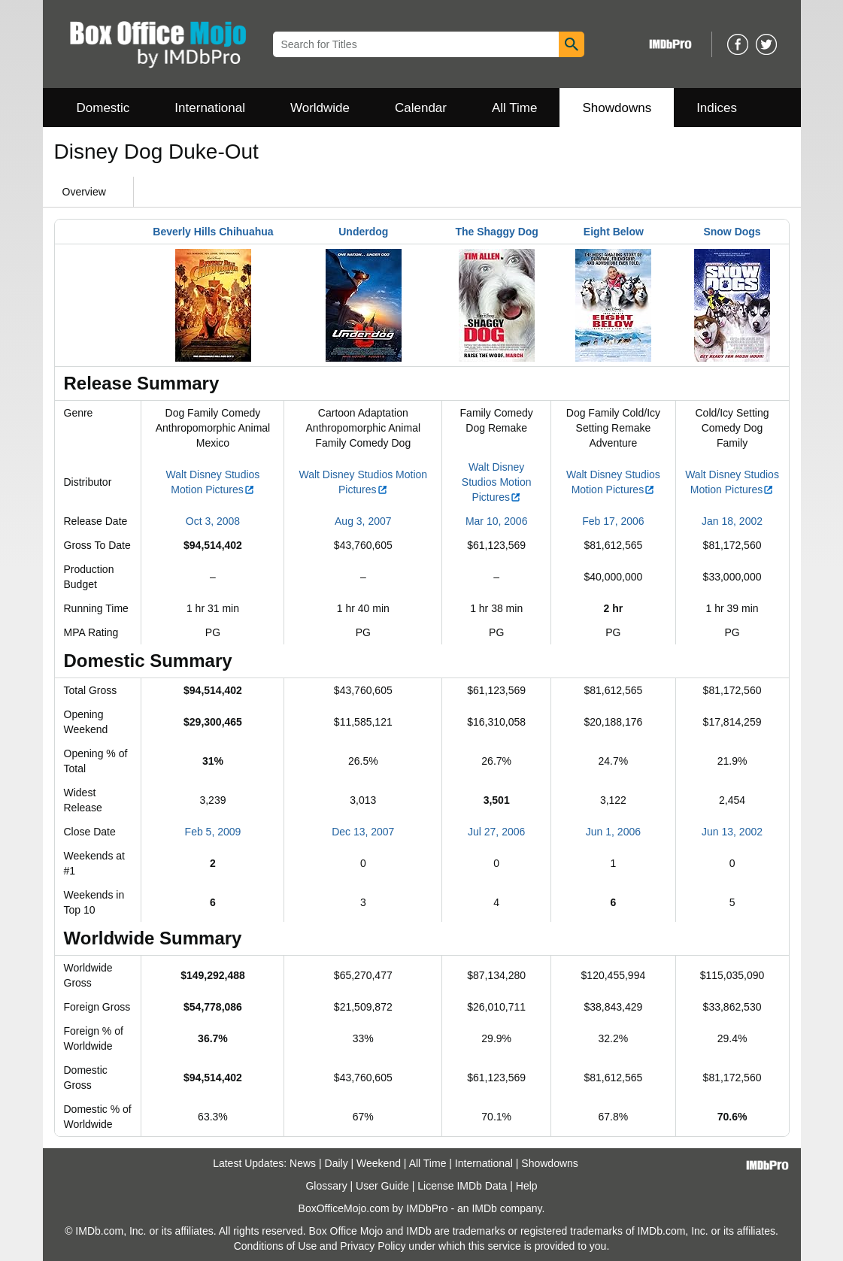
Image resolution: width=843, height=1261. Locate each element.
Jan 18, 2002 (732, 521)
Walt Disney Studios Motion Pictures (497, 482)
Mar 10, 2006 (496, 521)
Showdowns (616, 108)
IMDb (484, 1208)
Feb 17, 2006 (613, 521)
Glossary (326, 1186)
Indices (716, 108)
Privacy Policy (372, 1246)
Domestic (103, 108)
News (303, 1163)
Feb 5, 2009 (213, 832)
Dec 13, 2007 (363, 832)
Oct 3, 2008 (213, 521)
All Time (514, 108)
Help (527, 1186)
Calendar (421, 108)
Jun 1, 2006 (613, 832)
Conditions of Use (275, 1246)
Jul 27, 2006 (496, 832)
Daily (336, 1163)
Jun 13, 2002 (732, 832)
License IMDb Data (462, 1186)
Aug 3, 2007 (363, 521)
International (209, 108)
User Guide (382, 1186)
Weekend (378, 1163)
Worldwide (320, 108)
